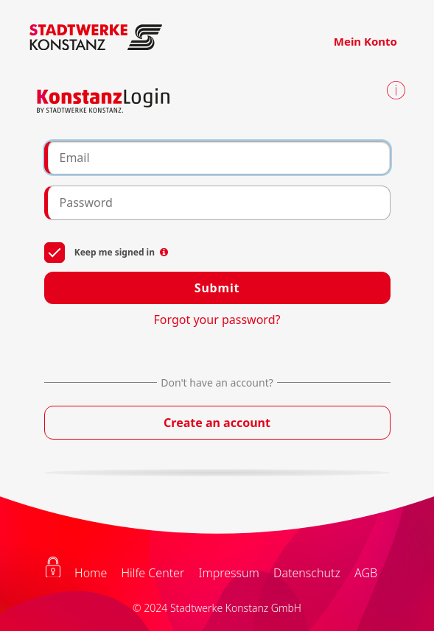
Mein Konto (365, 41)
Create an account (217, 423)
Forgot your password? (217, 319)
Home (90, 573)
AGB (365, 573)
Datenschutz (306, 573)
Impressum (228, 573)
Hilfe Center (152, 573)
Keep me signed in (106, 251)
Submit (217, 288)
